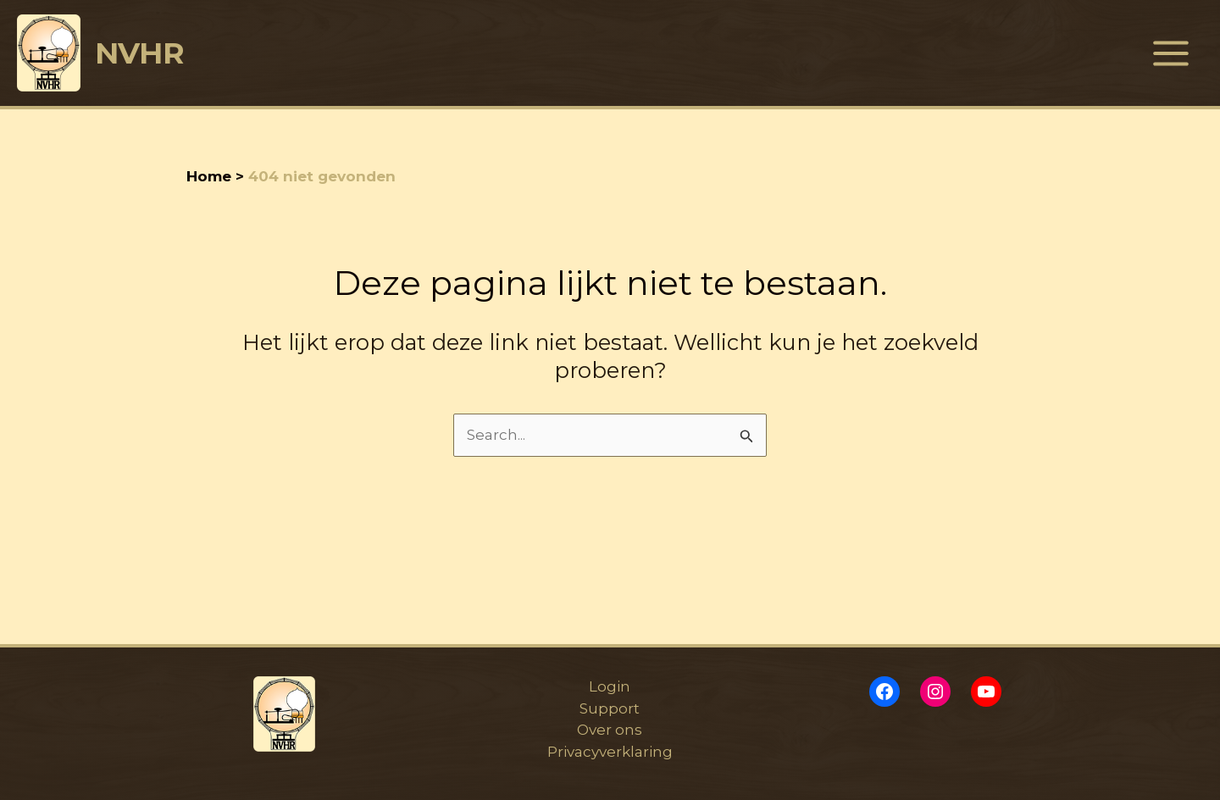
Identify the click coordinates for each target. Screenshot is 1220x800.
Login (609, 686)
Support (610, 708)
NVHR (140, 53)
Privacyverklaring (610, 751)
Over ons (609, 729)
